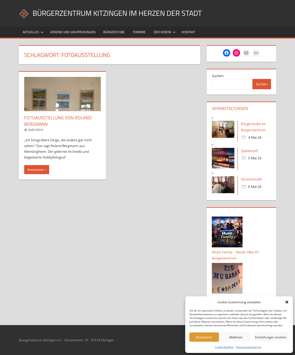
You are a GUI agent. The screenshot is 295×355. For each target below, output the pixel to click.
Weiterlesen (35, 170)
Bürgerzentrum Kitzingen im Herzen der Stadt (117, 13)
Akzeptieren (204, 337)
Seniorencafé (251, 179)
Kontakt (188, 32)
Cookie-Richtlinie (224, 347)
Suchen (218, 75)
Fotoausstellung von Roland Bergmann (58, 121)
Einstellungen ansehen (271, 337)
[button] (287, 302)
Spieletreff (249, 150)
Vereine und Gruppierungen (72, 32)
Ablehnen (236, 337)
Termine (139, 32)
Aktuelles (33, 32)
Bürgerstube (114, 32)
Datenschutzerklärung (248, 347)
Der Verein (165, 32)
